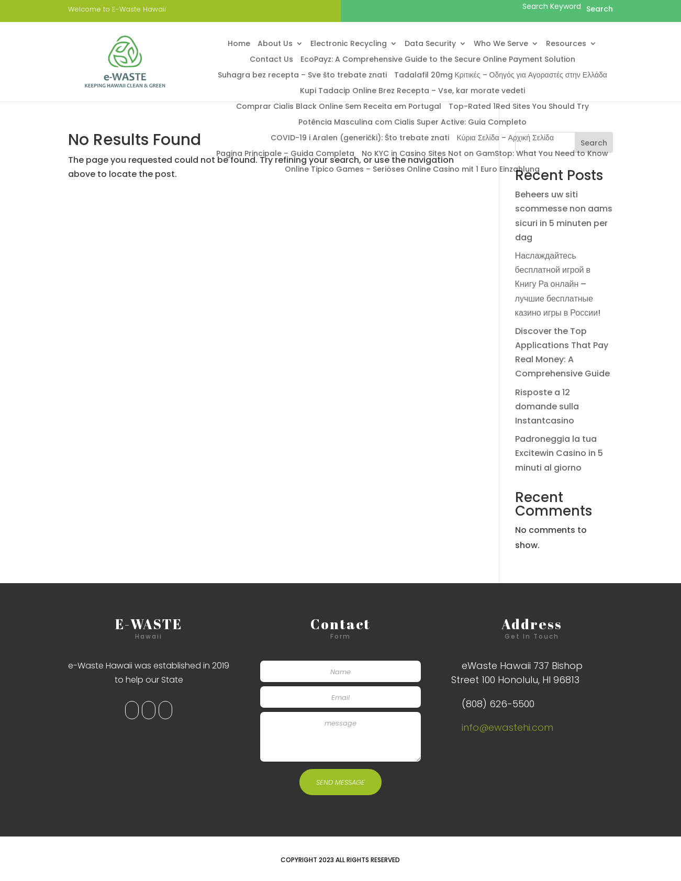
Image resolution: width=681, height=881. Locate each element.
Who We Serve (501, 44)
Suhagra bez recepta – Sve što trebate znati (302, 75)
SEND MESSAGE (340, 782)
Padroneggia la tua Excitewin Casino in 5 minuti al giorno (559, 453)
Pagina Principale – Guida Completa (285, 154)
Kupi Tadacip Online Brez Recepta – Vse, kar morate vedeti (412, 91)
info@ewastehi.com (507, 727)
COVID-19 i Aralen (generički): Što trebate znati (360, 138)
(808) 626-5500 (498, 703)
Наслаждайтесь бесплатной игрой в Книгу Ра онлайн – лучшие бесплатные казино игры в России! (558, 284)
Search (593, 143)
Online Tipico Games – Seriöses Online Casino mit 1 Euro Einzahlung (412, 169)
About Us (275, 44)
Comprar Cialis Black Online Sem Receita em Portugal (338, 107)
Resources (566, 44)
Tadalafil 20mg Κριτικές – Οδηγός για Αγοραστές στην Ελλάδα (500, 75)
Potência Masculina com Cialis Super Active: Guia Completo (412, 122)
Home (239, 44)
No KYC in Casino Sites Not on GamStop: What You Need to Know (485, 154)
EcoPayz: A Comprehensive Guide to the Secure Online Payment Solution (437, 59)
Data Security (430, 44)
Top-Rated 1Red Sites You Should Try (519, 107)
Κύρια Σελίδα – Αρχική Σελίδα (505, 138)
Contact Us (271, 59)
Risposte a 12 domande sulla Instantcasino (547, 406)
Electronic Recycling (348, 44)
